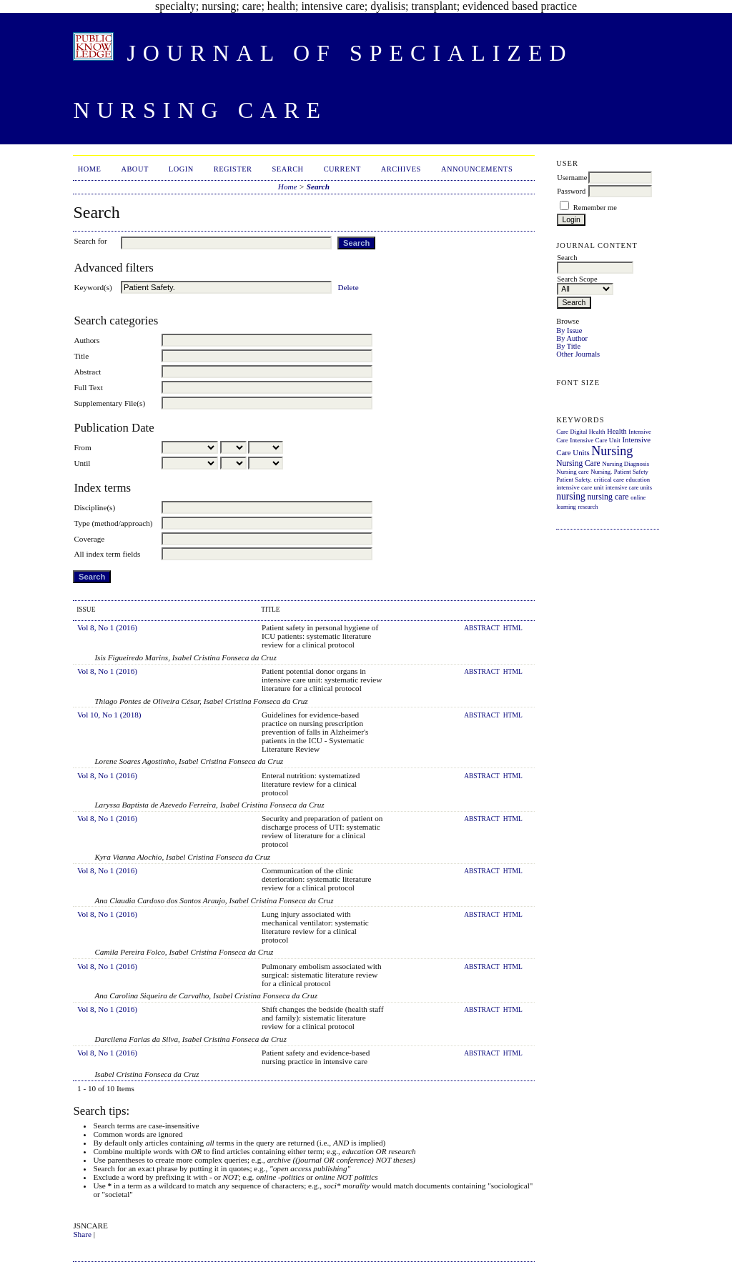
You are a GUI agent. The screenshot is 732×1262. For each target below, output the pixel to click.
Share (82, 1234)
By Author (572, 338)
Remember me (595, 208)
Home (90, 169)
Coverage (89, 539)
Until (82, 463)
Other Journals (578, 354)
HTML (513, 628)
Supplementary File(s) (109, 403)
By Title (568, 346)
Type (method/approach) (113, 523)
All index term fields (107, 554)
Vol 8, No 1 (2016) (107, 627)
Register (233, 169)
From (82, 447)
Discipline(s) (94, 507)
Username (572, 178)
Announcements (477, 169)
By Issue (569, 330)
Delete (347, 287)
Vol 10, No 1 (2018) (109, 714)
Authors (86, 340)
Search (288, 169)
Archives (401, 169)
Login (181, 169)
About (134, 169)
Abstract (87, 371)
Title (81, 356)
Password (571, 191)
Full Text (88, 387)
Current (342, 169)
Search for (90, 241)
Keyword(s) (93, 287)
